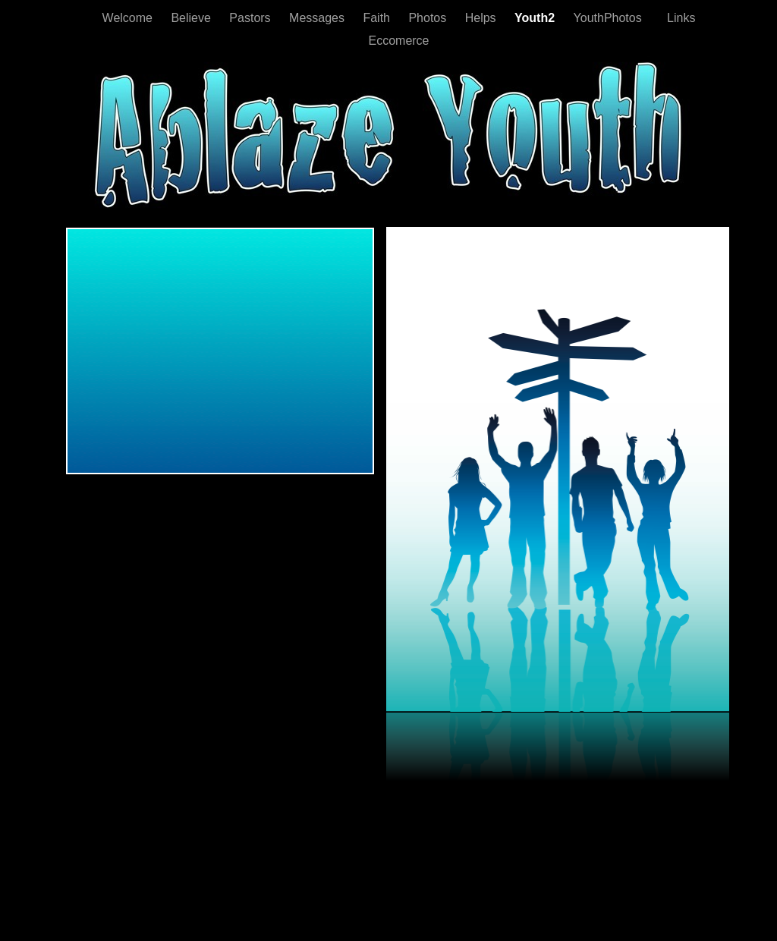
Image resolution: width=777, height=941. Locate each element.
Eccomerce (398, 40)
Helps (482, 17)
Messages (318, 17)
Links (677, 17)
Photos (428, 17)
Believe (192, 17)
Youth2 (536, 17)
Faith (378, 17)
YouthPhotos (610, 17)
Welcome (129, 17)
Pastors (251, 17)
